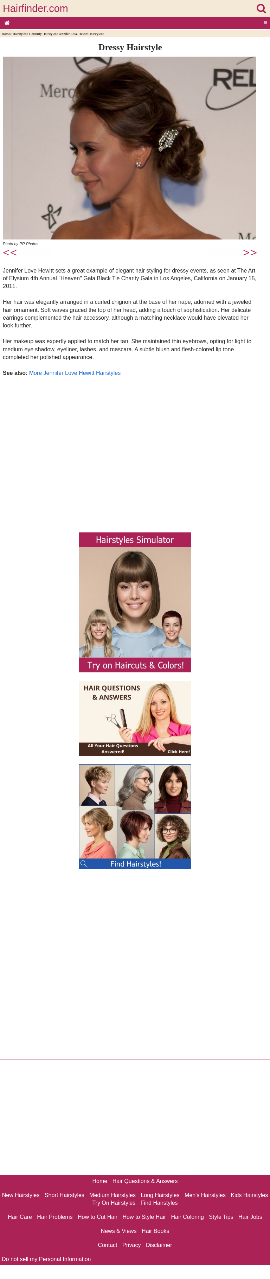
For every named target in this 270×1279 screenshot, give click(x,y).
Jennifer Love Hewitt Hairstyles (80, 34)
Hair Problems (54, 1217)
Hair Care (20, 1217)
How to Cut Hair (97, 1217)
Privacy (131, 1245)
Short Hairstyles (64, 1195)
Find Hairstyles (159, 1203)
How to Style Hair (144, 1217)
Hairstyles (19, 34)
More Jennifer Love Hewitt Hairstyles (75, 373)
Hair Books (155, 1231)
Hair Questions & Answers (145, 1181)
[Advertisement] (130, 452)
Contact (107, 1245)
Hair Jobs (250, 1217)
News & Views (119, 1231)
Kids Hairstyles (249, 1195)
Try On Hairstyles (113, 1203)
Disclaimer (159, 1245)
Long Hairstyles (160, 1195)
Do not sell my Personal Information (46, 1259)
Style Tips (221, 1217)
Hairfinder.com (35, 8)
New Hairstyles (21, 1195)
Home (6, 34)
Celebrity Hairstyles (42, 34)
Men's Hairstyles (205, 1195)
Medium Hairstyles (112, 1195)
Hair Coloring (187, 1217)
